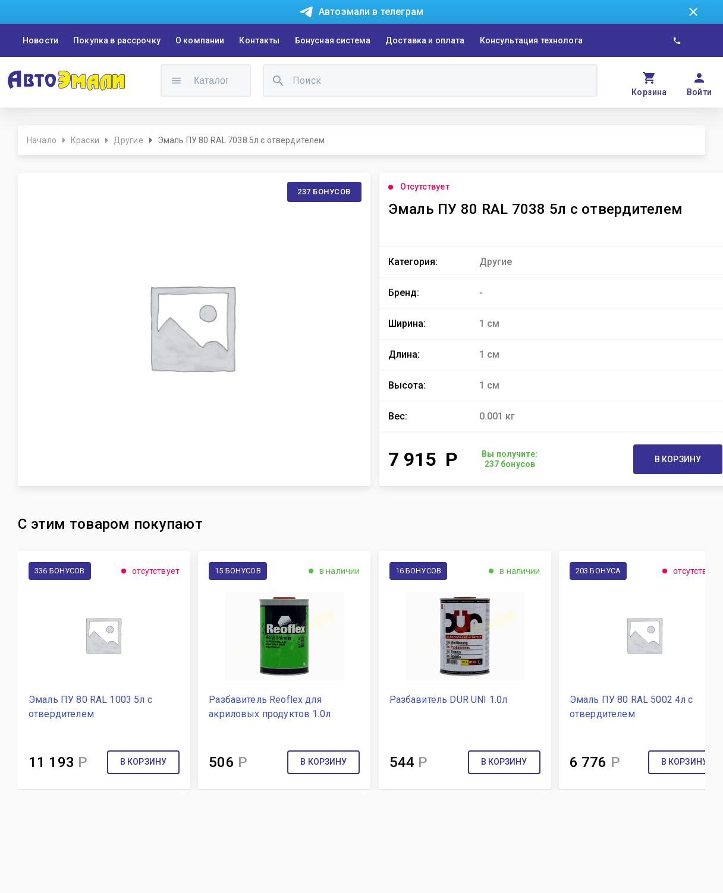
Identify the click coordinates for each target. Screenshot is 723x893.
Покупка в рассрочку (117, 40)
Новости (40, 40)
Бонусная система (332, 40)
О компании (200, 40)
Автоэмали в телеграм (371, 11)
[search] (278, 80)
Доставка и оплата (425, 40)
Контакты (259, 40)
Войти (699, 92)
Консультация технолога (531, 40)
